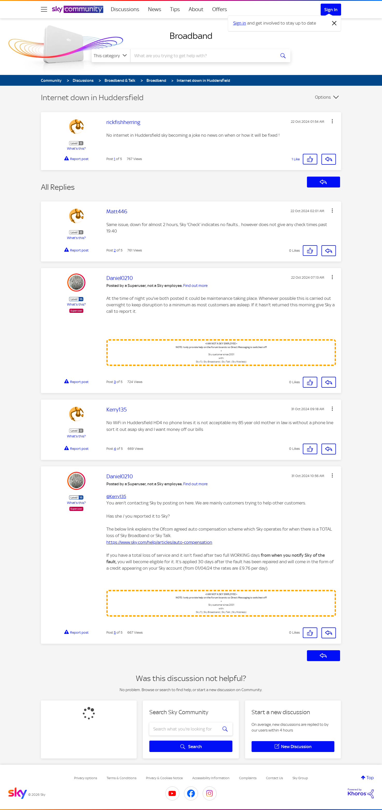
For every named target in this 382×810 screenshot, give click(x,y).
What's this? (76, 148)
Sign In (330, 9)
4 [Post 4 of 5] (115, 449)
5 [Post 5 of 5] (115, 632)
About (196, 9)
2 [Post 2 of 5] (115, 250)
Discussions (125, 9)
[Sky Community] (77, 9)
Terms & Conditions (121, 778)
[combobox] (202, 55)
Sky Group (300, 778)
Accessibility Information (211, 778)
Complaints (247, 778)
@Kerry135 (116, 496)
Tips (175, 9)
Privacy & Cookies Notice (164, 778)
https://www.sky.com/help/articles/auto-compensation (159, 542)
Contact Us (274, 778)
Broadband (191, 36)
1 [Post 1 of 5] (114, 159)
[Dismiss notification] (334, 23)
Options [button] (323, 97)
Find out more (195, 285)
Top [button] (370, 777)
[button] (332, 121)
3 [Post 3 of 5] (115, 382)
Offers (219, 9)
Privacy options (85, 778)
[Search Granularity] (111, 55)
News (154, 9)
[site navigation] (44, 9)
